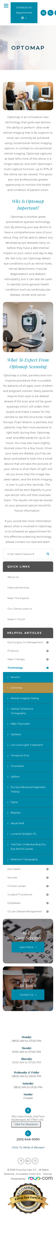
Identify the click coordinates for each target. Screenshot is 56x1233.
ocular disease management (24, 911)
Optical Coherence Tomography (22, 711)
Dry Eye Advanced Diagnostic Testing (28, 789)
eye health (14, 869)
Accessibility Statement (28, 1174)
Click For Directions (26, 1124)
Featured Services (18, 587)
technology (15, 667)
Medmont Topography (24, 859)
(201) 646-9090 (28, 1139)
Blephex (16, 812)
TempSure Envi (20, 755)
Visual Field (17, 823)
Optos (14, 802)
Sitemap (47, 1174)
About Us (13, 577)
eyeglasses (13, 903)
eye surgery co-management (25, 642)
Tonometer (17, 766)
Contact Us (26, 994)
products (13, 650)
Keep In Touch (16, 619)
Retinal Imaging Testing (25, 698)
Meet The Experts (18, 598)
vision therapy (16, 659)
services (12, 877)
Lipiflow (15, 776)
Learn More (26, 947)
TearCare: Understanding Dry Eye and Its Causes (28, 846)
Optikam (16, 734)
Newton (15, 677)
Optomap (16, 687)
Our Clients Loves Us (19, 608)
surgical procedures (19, 894)
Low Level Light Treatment (27, 745)
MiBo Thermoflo (20, 723)
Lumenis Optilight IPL (24, 833)
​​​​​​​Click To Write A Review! (28, 1147)
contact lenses (16, 886)
